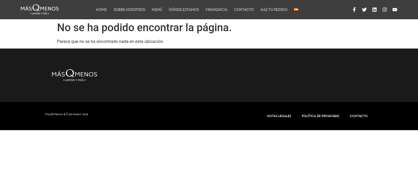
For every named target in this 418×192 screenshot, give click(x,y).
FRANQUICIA (216, 9)
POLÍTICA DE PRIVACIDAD (320, 116)
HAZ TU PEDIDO (273, 9)
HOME (101, 9)
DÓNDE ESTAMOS (184, 9)
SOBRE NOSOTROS (129, 9)
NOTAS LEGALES (279, 116)
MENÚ (157, 9)
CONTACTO (244, 9)
